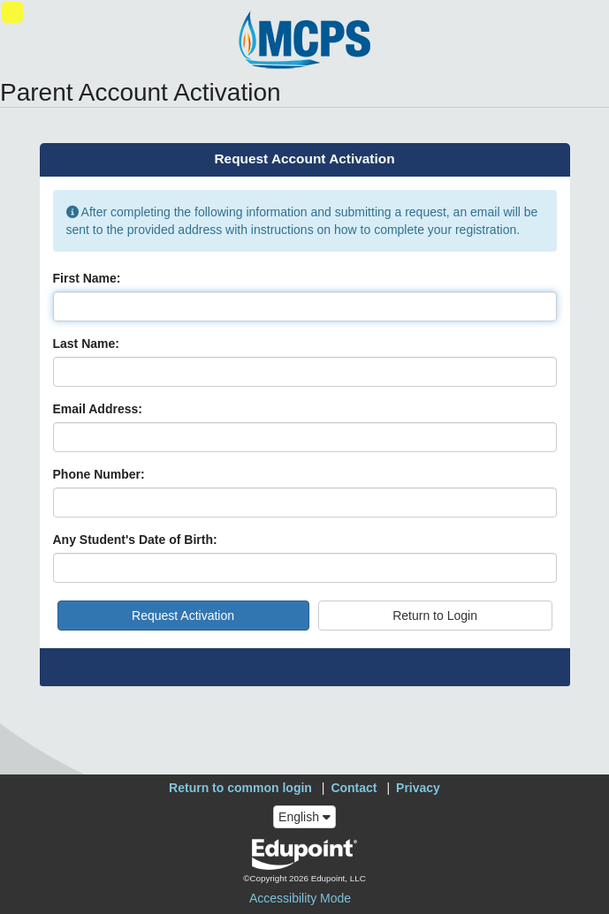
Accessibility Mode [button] (300, 898)
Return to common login (240, 788)
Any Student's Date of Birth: (135, 540)
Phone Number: (99, 474)
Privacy (418, 788)
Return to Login (434, 615)
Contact (354, 788)
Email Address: (97, 409)
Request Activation (183, 615)
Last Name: (86, 343)
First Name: (87, 278)
